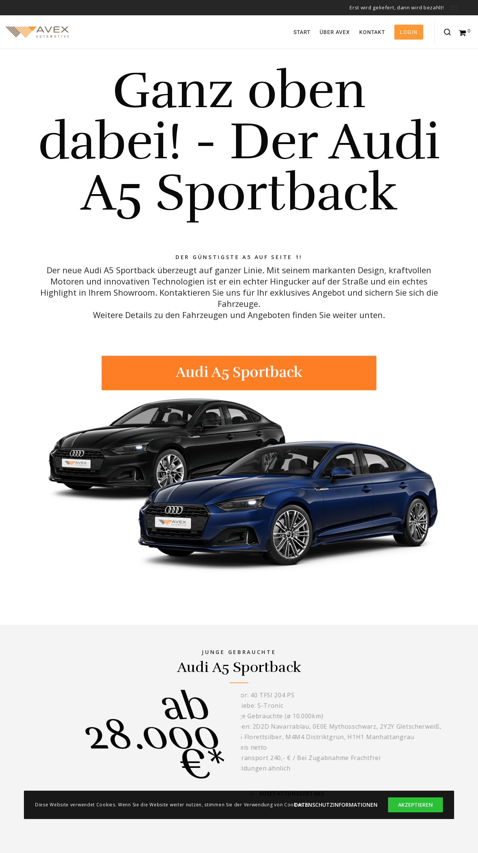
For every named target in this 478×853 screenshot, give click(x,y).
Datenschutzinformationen (336, 804)
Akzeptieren (415, 804)
